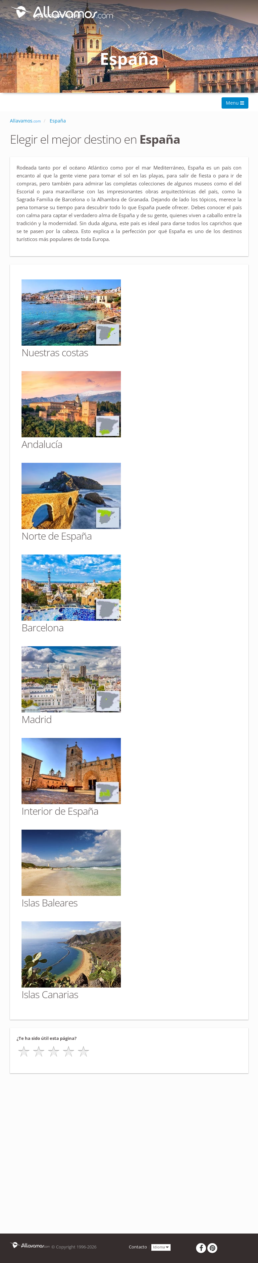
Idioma (161, 1246)
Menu (235, 103)
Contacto (138, 1247)
